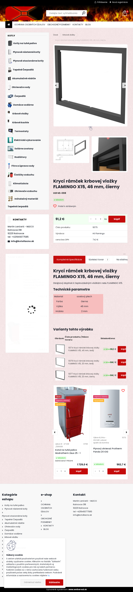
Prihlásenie (102, 2)
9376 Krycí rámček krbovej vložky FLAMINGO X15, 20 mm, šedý (83, 362)
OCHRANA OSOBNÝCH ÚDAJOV (29, 24)
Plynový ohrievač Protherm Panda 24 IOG (107, 450)
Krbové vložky (69, 35)
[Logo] (24, 13)
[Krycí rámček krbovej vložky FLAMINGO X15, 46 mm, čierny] (90, 85)
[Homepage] (8, 25)
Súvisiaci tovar (99, 259)
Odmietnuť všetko (32, 582)
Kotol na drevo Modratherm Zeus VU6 (34, 337)
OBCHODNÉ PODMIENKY (58, 24)
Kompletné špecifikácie (69, 259)
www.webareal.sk (77, 589)
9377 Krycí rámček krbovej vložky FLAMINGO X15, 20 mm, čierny (83, 375)
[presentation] (56, 85)
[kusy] (96, 219)
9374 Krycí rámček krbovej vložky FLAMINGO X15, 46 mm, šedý (83, 349)
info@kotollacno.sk (22, 241)
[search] (83, 13)
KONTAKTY (78, 24)
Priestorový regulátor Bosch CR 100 (33, 307)
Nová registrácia (120, 2)
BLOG (88, 24)
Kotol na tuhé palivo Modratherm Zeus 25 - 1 (67, 452)
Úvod (55, 35)
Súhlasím (54, 582)
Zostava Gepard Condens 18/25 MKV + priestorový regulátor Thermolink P (33, 283)
